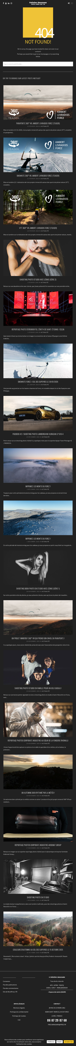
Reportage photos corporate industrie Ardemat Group (38, 845)
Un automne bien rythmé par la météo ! (38, 792)
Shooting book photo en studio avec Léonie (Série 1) (38, 588)
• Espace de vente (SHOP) (57, 992)
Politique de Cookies (19, 1016)
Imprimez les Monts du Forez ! (38, 486)
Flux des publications (10, 985)
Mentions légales (19, 1008)
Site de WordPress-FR (10, 992)
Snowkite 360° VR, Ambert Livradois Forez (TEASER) (38, 175)
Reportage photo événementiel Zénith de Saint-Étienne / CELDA (38, 329)
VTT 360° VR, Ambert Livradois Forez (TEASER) (38, 228)
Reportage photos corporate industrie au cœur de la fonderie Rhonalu (38, 740)
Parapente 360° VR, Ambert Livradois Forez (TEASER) (38, 123)
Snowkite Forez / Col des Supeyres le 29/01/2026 (38, 381)
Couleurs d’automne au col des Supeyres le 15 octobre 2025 (38, 949)
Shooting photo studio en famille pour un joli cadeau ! (38, 688)
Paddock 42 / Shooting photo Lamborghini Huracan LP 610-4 (38, 434)
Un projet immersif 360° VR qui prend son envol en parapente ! (38, 638)
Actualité (45, 126)
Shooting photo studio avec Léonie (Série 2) (38, 279)
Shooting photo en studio (38, 897)
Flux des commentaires (10, 988)
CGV (19, 1020)
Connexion (6, 981)
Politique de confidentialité (19, 1012)
